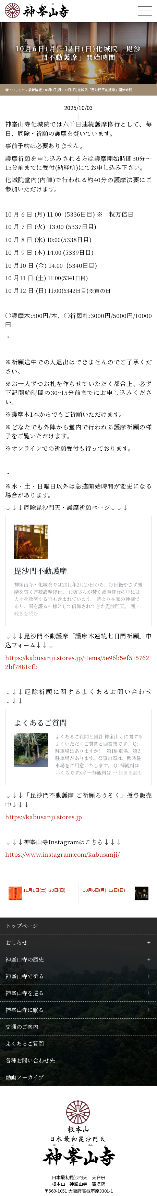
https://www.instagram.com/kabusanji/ (62, 791)
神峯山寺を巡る (24, 930)
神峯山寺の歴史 (24, 896)
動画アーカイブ (24, 1014)
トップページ (21, 863)
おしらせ (18, 89)
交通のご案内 (21, 964)
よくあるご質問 (37, 713)
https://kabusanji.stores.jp (43, 753)
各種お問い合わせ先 (30, 997)
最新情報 (35, 89)
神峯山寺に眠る (24, 947)
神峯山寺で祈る (24, 913)
